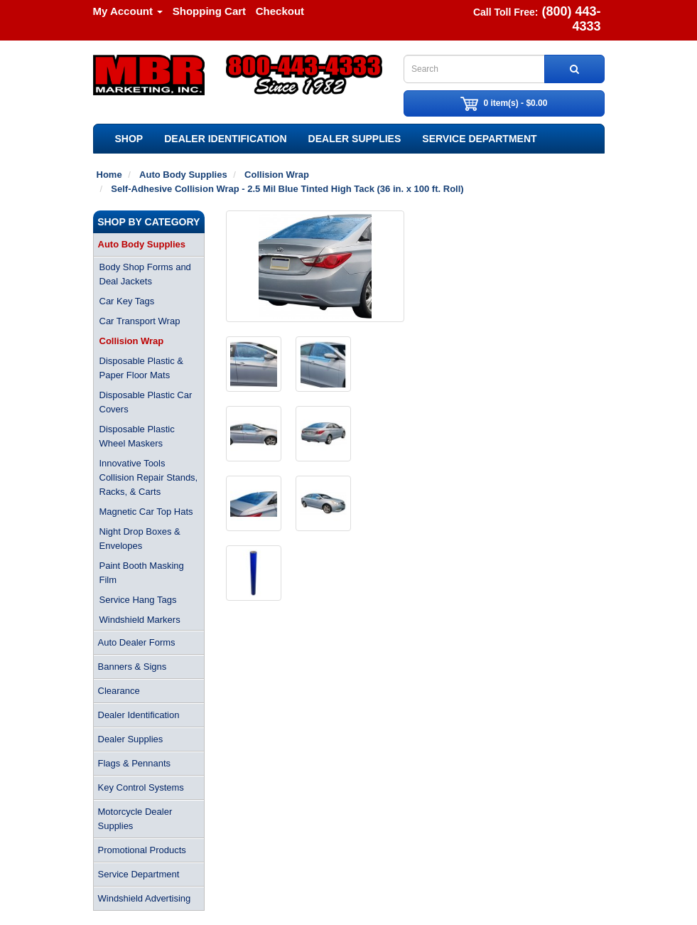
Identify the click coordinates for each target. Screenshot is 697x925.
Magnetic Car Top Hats (146, 511)
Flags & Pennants (134, 763)
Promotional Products (142, 850)
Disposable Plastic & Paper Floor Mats (141, 367)
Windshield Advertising (144, 898)
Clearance (119, 690)
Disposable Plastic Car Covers (146, 402)
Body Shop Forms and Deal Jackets (145, 274)
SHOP (129, 138)
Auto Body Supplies (142, 244)
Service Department (479, 138)
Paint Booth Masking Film (141, 572)
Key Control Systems (141, 787)
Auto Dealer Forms (136, 642)
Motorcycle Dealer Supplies (135, 818)
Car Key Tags (127, 301)
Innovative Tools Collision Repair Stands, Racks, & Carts (148, 477)
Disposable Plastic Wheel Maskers (137, 436)
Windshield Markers (139, 619)
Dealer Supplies (354, 138)
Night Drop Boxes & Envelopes (139, 538)
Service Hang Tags (138, 599)
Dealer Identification (225, 138)
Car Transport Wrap (139, 321)
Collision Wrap (131, 341)
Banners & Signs (132, 666)
